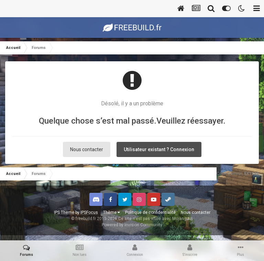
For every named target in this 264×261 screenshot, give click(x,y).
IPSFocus (89, 212)
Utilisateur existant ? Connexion (159, 149)
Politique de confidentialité (150, 212)
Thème (111, 212)
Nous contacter (86, 149)
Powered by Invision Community (132, 224)
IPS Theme (64, 212)
